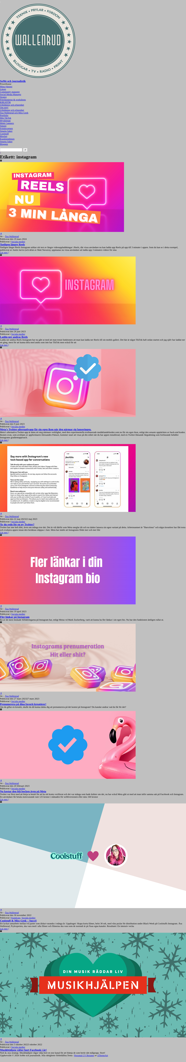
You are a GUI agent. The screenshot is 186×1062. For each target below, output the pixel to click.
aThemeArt (102, 1055)
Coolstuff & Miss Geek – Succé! (18, 920)
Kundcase (15, 918)
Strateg (3, 97)
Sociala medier (18, 241)
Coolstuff (4, 133)
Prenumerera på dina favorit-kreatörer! (23, 704)
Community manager (10, 92)
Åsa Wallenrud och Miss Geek (14, 112)
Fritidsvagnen (6, 128)
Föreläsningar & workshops (13, 99)
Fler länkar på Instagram (14, 616)
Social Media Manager (10, 94)
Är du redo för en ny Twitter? (17, 524)
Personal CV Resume (84, 1055)
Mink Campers (7, 123)
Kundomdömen (7, 139)
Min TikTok (5, 118)
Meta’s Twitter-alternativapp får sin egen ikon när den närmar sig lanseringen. (45, 429)
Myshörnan (5, 120)
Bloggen (4, 144)
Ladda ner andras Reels (14, 336)
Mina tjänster (6, 86)
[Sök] (25, 150)
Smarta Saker (6, 131)
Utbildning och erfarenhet (12, 105)
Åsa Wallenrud (12, 236)
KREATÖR (5, 102)
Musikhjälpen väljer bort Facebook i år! (23, 1049)
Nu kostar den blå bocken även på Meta (23, 791)
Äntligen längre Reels (12, 244)
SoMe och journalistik (13, 81)
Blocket (3, 136)
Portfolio (4, 115)
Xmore (3, 126)
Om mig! (4, 107)
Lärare (3, 89)
